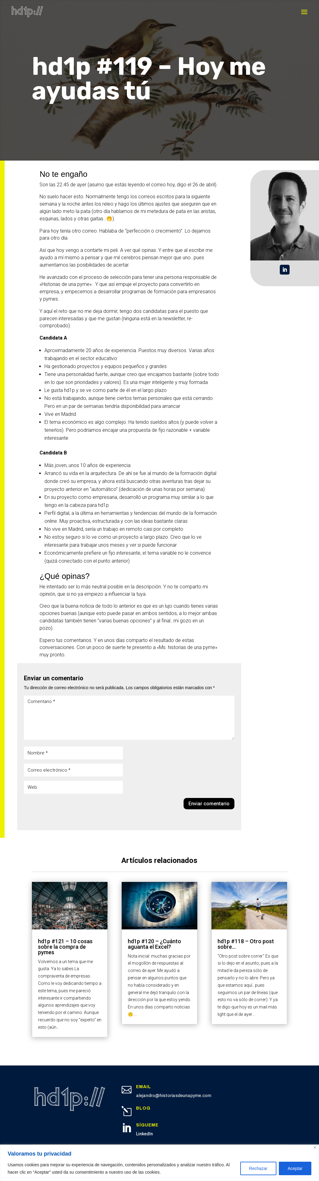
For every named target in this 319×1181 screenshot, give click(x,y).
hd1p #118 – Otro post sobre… (246, 944)
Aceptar (295, 1168)
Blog (143, 1108)
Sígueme (147, 1125)
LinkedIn (144, 1133)
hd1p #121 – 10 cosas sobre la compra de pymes (65, 946)
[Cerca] (314, 1147)
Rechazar (258, 1168)
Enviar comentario (209, 804)
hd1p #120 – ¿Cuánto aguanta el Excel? (154, 944)
